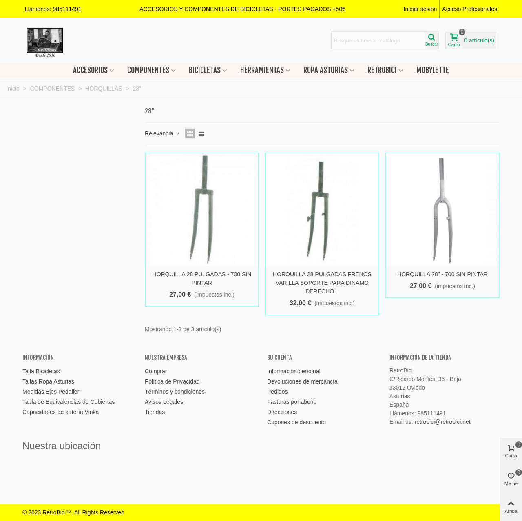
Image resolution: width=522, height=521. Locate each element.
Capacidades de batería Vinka (60, 412)
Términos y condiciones (175, 391)
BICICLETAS (205, 70)
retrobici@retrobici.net (442, 422)
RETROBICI (382, 70)
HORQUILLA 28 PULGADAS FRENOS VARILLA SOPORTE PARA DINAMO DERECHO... (322, 283)
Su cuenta (279, 357)
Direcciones (282, 412)
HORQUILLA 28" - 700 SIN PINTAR (442, 274)
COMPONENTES (148, 70)
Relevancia (162, 133)
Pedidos (277, 391)
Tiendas (155, 412)
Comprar (156, 371)
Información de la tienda (420, 357)
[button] (242, 9)
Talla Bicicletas (41, 371)
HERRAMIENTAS (262, 70)
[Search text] (378, 40)
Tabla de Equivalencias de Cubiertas (68, 402)
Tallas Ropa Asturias (48, 381)
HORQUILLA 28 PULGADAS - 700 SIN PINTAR (202, 278)
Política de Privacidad (172, 381)
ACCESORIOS (90, 70)
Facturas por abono (291, 402)
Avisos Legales (164, 402)
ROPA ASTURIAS (325, 70)
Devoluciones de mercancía (302, 381)
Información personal (294, 371)
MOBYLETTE (432, 70)
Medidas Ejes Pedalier (50, 391)
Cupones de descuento (296, 422)
